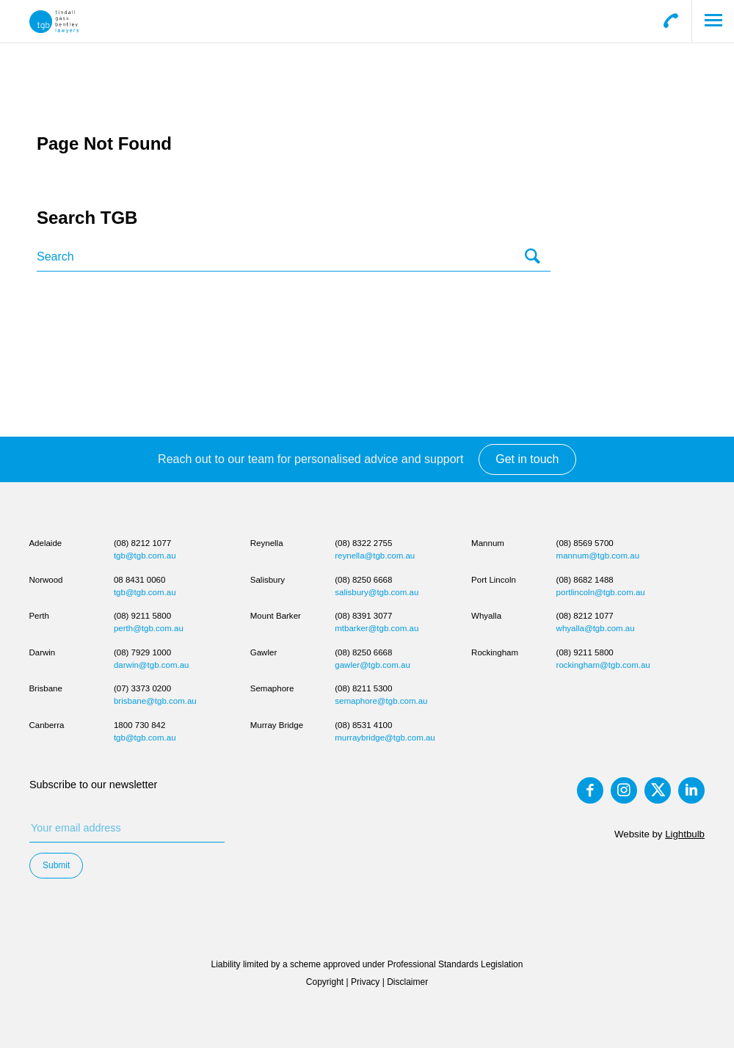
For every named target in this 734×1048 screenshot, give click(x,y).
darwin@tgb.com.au (151, 665)
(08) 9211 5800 (142, 615)
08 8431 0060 (139, 579)
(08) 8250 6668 (363, 579)
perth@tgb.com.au (149, 628)
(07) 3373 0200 (142, 688)
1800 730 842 (139, 725)
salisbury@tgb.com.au (376, 592)
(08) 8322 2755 (363, 543)
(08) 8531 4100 (363, 725)
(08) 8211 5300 (363, 688)
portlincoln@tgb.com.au (600, 592)
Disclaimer (407, 982)
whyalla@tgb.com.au (595, 628)
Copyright (325, 982)
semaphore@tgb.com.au (381, 700)
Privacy (365, 982)
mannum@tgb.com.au (597, 555)
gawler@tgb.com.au (372, 665)
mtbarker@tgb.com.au (376, 628)
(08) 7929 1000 (142, 652)
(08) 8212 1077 (142, 543)
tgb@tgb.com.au (145, 555)
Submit (56, 865)
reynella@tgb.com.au (375, 555)
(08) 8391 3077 (363, 615)
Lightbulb (685, 834)
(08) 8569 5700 (585, 543)
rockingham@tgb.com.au (603, 665)
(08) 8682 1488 (585, 579)
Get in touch (527, 459)
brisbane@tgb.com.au (155, 700)
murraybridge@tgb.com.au (385, 737)
